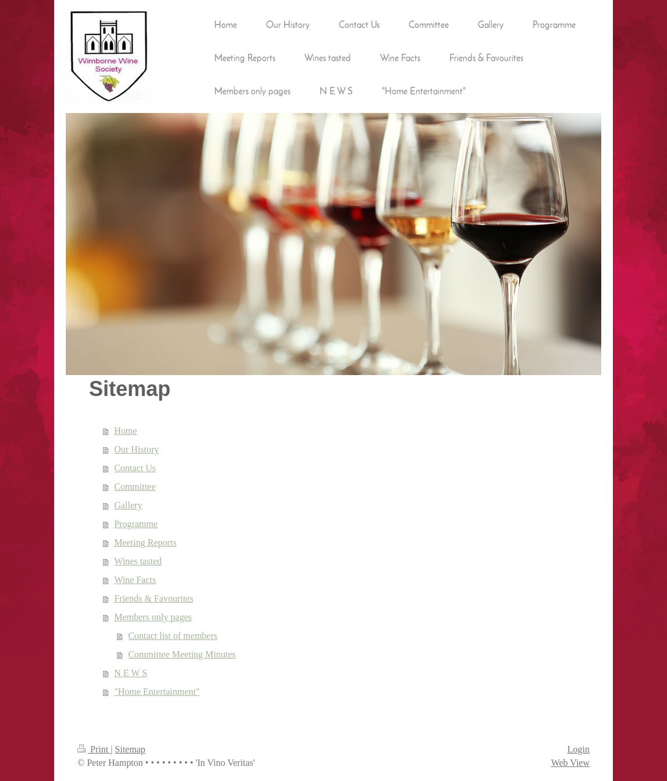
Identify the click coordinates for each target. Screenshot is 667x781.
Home (125, 431)
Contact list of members (172, 636)
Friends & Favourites (153, 598)
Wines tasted (138, 561)
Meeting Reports (145, 542)
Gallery (128, 505)
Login (578, 749)
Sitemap (130, 749)
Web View (570, 763)
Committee (134, 487)
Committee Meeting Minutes (182, 654)
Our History (136, 449)
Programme (136, 524)
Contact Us (135, 468)
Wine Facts (135, 580)
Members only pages (152, 617)
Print (94, 749)
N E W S (130, 673)
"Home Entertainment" (157, 692)
